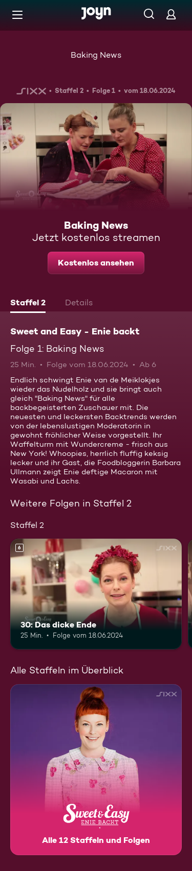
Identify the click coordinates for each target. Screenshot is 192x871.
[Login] (171, 14)
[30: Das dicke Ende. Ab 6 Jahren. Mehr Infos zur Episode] (96, 594)
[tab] (28, 304)
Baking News (96, 55)
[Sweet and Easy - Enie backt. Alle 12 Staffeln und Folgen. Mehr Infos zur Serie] (96, 769)
